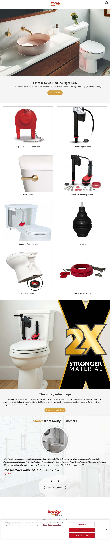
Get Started (55, 93)
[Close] (106, 529)
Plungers (82, 244)
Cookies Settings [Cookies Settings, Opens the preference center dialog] (82, 524)
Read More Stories (55, 487)
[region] (55, 530)
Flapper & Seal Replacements (28, 147)
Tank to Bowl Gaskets (82, 294)
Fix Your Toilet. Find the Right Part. (55, 83)
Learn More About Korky (55, 410)
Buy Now (7, 473)
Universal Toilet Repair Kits (82, 195)
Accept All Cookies (82, 535)
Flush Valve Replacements (28, 244)
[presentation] (51, 481)
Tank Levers (28, 195)
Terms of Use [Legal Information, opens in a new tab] (57, 525)
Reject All (82, 530)
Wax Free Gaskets (28, 294)
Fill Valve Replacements (82, 147)
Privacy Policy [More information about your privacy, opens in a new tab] (47, 525)
